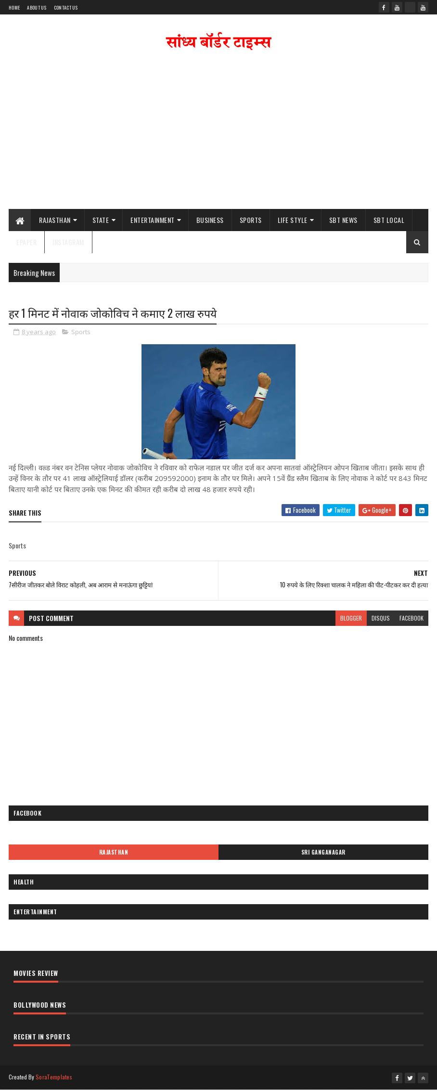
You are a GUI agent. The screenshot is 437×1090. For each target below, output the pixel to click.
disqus (381, 618)
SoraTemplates (54, 1077)
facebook (411, 618)
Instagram (68, 242)
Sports (251, 220)
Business (210, 220)
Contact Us (66, 7)
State (100, 220)
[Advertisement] (218, 132)
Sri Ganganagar (323, 852)
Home (14, 7)
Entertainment (152, 220)
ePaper (26, 242)
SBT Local (389, 220)
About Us (36, 7)
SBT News (343, 220)
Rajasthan (55, 220)
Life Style (293, 220)
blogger (351, 618)
